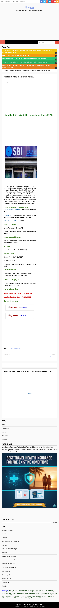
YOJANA (4, 582)
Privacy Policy (15, 1)
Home (3, 424)
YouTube (55, 1)
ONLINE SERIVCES (7, 556)
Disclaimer (22, 1)
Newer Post (7, 357)
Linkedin (49, 1)
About (2, 1)
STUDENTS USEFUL (8, 560)
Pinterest (52, 1)
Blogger (42, 606)
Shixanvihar (24, 606)
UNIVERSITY (5, 578)
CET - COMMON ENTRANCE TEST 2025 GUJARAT (17, 55)
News (3, 552)
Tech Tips (4, 571)
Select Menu (2, 42)
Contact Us (7, 1)
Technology (5, 575)
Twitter (44, 1)
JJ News (29, 7)
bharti (3, 586)
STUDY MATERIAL (7, 563)
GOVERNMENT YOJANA (9, 541)
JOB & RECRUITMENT (13, 348)
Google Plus (47, 1)
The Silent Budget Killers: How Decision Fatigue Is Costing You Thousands (24, 62)
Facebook (41, 1)
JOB (3, 545)
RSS (57, 1)
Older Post (52, 357)
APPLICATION (6, 530)
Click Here (24, 308)
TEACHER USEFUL (7, 567)
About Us (4, 439)
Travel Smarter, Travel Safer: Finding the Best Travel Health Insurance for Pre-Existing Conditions (27, 447)
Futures (4, 537)
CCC (3, 534)
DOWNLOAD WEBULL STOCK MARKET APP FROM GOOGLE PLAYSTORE (24, 58)
